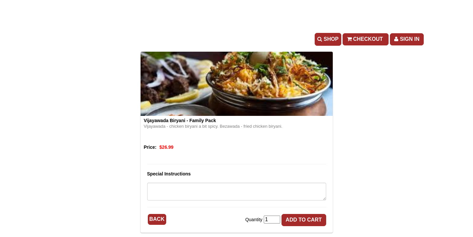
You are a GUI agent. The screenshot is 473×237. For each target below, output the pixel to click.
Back (157, 219)
